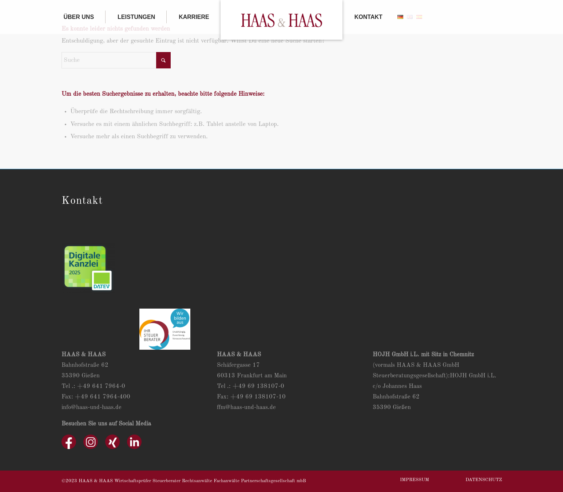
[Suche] (116, 60)
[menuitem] (84, 17)
